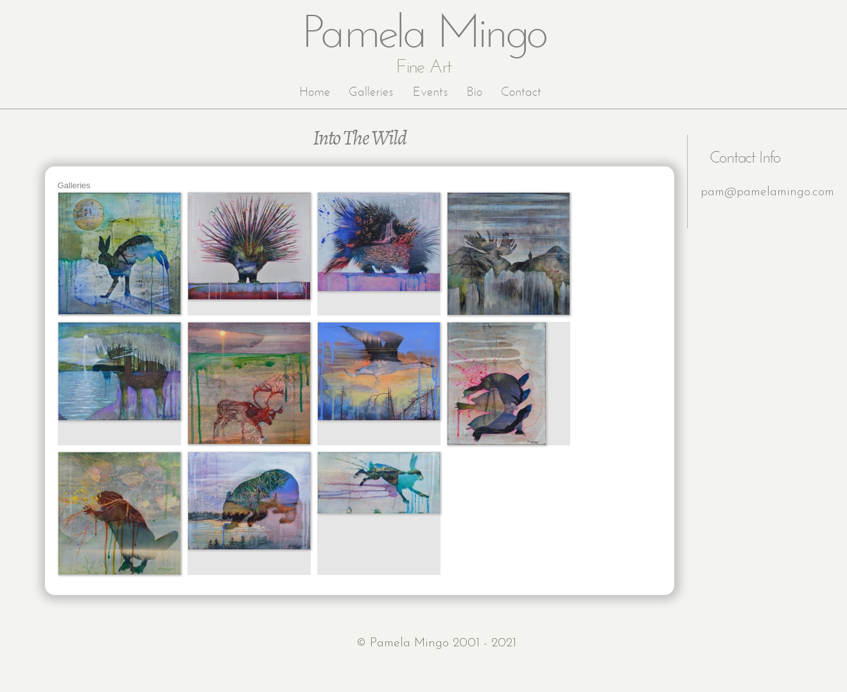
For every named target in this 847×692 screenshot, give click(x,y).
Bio (474, 92)
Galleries (371, 92)
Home (314, 92)
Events (430, 92)
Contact (521, 92)
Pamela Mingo (424, 35)
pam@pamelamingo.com (767, 192)
